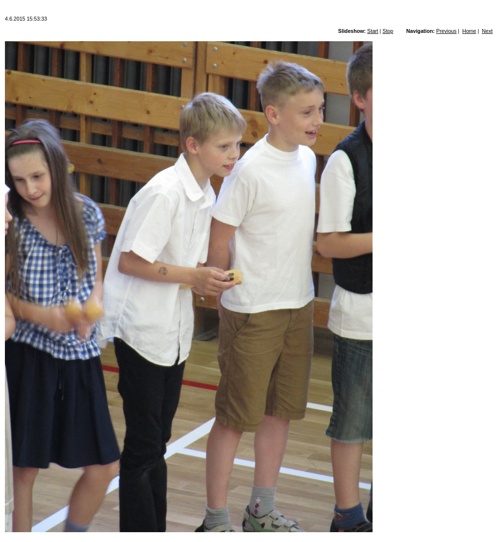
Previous (446, 31)
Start (372, 31)
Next (487, 31)
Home (469, 31)
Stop (387, 31)
